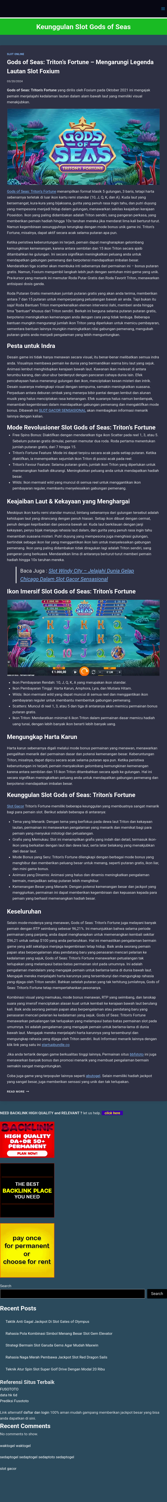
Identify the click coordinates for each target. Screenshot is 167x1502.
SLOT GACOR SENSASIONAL (62, 410)
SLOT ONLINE (15, 54)
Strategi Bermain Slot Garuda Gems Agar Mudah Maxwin (52, 1345)
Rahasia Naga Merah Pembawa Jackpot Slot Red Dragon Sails (56, 1357)
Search (5, 1286)
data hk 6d (8, 1395)
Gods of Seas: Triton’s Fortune (31, 191)
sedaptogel (9, 1457)
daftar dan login (36, 1412)
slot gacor (8, 1468)
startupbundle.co (56, 1045)
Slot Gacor (15, 806)
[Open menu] (163, 8)
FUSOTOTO (9, 1389)
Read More (18, 1091)
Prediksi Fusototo (14, 1401)
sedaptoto (46, 1457)
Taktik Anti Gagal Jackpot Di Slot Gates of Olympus (47, 1321)
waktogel (7, 1446)
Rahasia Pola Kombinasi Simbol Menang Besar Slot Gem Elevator (59, 1333)
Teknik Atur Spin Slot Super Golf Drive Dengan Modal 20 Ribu (55, 1369)
